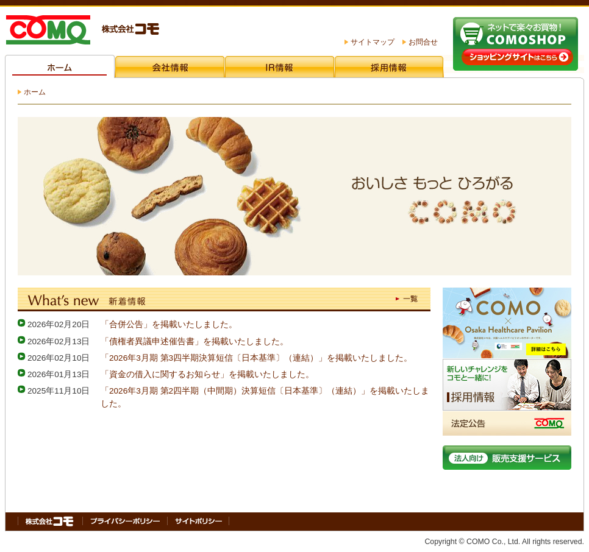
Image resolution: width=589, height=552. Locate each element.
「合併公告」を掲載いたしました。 (169, 324)
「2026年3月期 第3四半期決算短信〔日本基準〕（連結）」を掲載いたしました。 (256, 358)
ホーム (35, 92)
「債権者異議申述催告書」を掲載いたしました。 (194, 341)
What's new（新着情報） (224, 299)
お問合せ (423, 42)
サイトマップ (372, 42)
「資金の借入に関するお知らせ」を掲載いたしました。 (207, 374)
